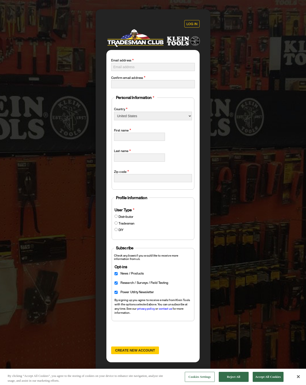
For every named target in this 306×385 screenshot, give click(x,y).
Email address (121, 60)
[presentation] (147, 333)
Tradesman (126, 223)
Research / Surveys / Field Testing (144, 282)
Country (119, 109)
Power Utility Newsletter (137, 292)
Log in (191, 23)
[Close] (298, 378)
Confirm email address (127, 78)
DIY (121, 230)
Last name (121, 151)
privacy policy (146, 309)
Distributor (126, 216)
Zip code (120, 172)
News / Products (132, 273)
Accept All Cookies (268, 378)
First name (121, 130)
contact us (165, 309)
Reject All (233, 378)
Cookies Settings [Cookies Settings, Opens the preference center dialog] (199, 378)
